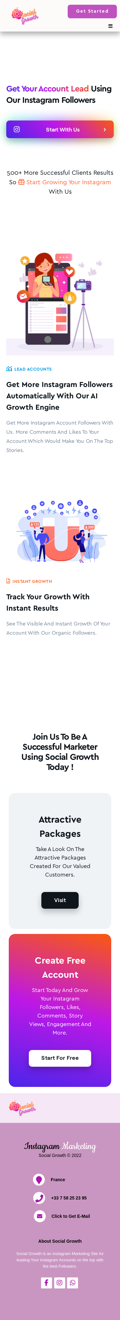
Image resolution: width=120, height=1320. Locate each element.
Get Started (92, 11)
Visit (60, 899)
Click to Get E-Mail (70, 1216)
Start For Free (60, 1057)
